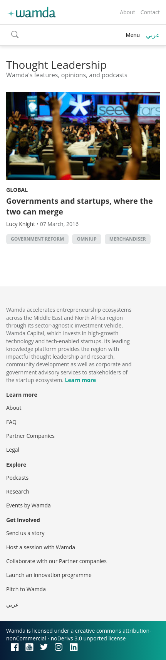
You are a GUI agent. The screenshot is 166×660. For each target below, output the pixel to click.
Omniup (86, 239)
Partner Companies (30, 435)
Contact (150, 12)
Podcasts (17, 477)
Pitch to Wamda (26, 589)
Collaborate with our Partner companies (56, 561)
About (127, 12)
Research (17, 491)
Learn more (80, 380)
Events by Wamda (28, 505)
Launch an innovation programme (49, 575)
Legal (12, 449)
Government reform (37, 239)
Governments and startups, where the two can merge (79, 206)
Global (17, 189)
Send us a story (25, 533)
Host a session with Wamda (40, 547)
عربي (153, 35)
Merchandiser (127, 239)
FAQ (11, 422)
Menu (133, 34)
